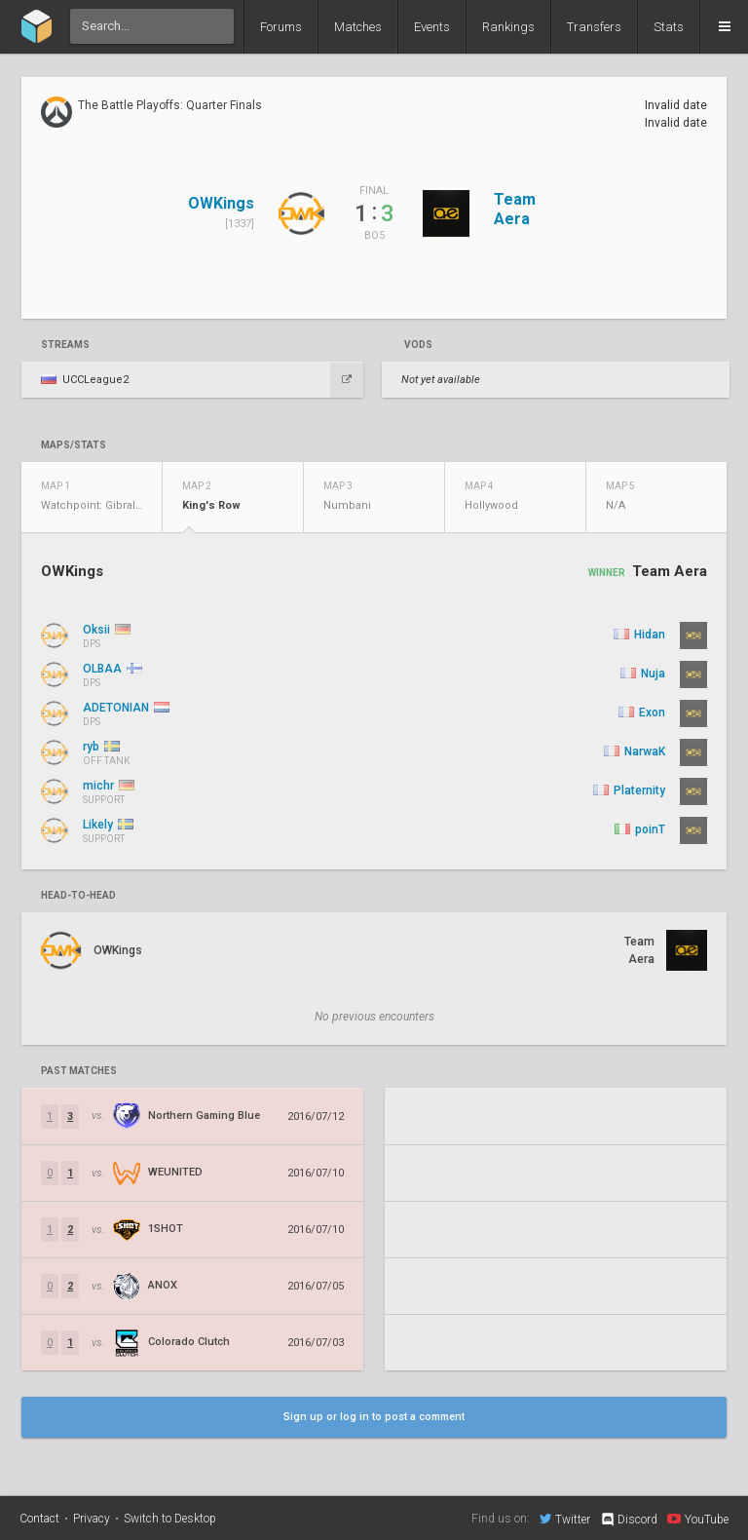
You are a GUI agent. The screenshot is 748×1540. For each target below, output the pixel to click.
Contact (39, 1518)
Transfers (594, 26)
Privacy (91, 1518)
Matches (358, 26)
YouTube (698, 1518)
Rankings (508, 26)
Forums (281, 26)
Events (432, 26)
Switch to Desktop (170, 1518)
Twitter (565, 1518)
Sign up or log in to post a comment (374, 1416)
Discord (628, 1519)
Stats (669, 26)
